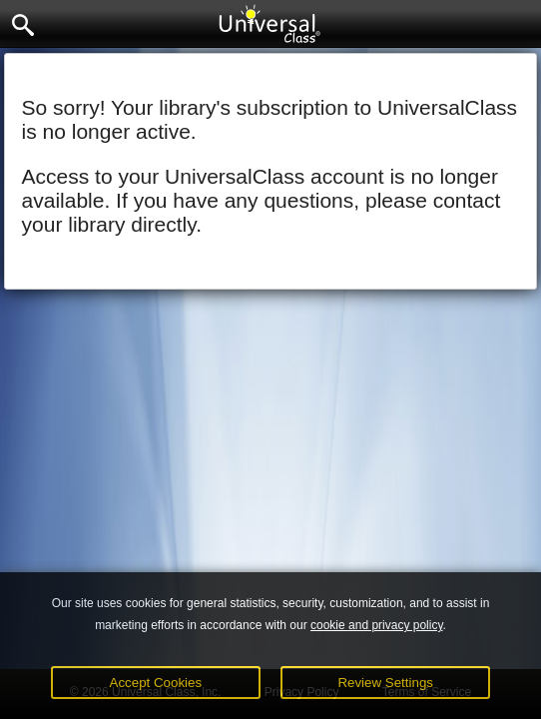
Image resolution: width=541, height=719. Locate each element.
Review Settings (385, 682)
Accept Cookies (156, 682)
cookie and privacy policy (376, 625)
